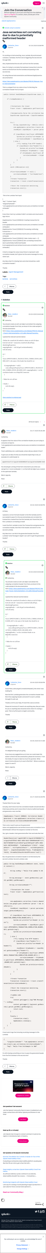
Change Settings (22, 1249)
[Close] (43, 1236)
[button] (42, 28)
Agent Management (16, 272)
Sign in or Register (10, 14)
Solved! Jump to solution (12, 28)
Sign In (37, 3)
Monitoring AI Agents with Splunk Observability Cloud (20, 1198)
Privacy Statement (22, 1245)
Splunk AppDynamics (9, 21)
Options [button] (43, 21)
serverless (13, 279)
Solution (7, 306)
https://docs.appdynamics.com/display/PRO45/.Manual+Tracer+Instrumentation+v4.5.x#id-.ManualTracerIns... (24, 591)
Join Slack (23, 1135)
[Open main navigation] (43, 3)
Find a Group (23, 1156)
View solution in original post (12, 397)
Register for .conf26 (23, 1111)
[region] (23, 1243)
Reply (8, 292)
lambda (5, 279)
